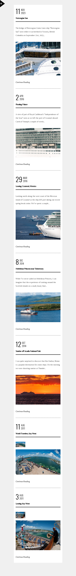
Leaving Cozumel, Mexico (26, 186)
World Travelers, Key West (26, 433)
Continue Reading (23, 82)
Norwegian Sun (22, 18)
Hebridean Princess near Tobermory (29, 268)
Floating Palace (21, 104)
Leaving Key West (22, 503)
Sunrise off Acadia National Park (28, 351)
